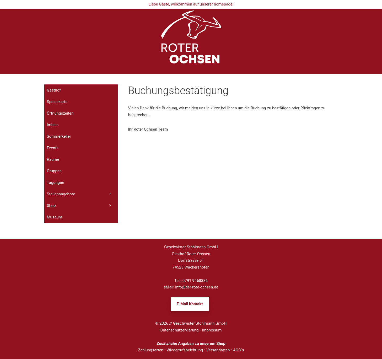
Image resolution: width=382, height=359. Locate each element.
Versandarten (218, 350)
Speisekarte (57, 101)
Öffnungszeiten (60, 113)
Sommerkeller (59, 136)
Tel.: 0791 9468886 (191, 280)
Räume (53, 159)
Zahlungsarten (150, 350)
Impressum (212, 330)
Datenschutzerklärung (179, 330)
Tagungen (55, 182)
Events (52, 148)
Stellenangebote (82, 194)
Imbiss (53, 124)
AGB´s (238, 350)
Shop (82, 205)
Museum (54, 217)
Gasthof (54, 90)
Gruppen (54, 171)
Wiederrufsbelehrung (184, 350)
